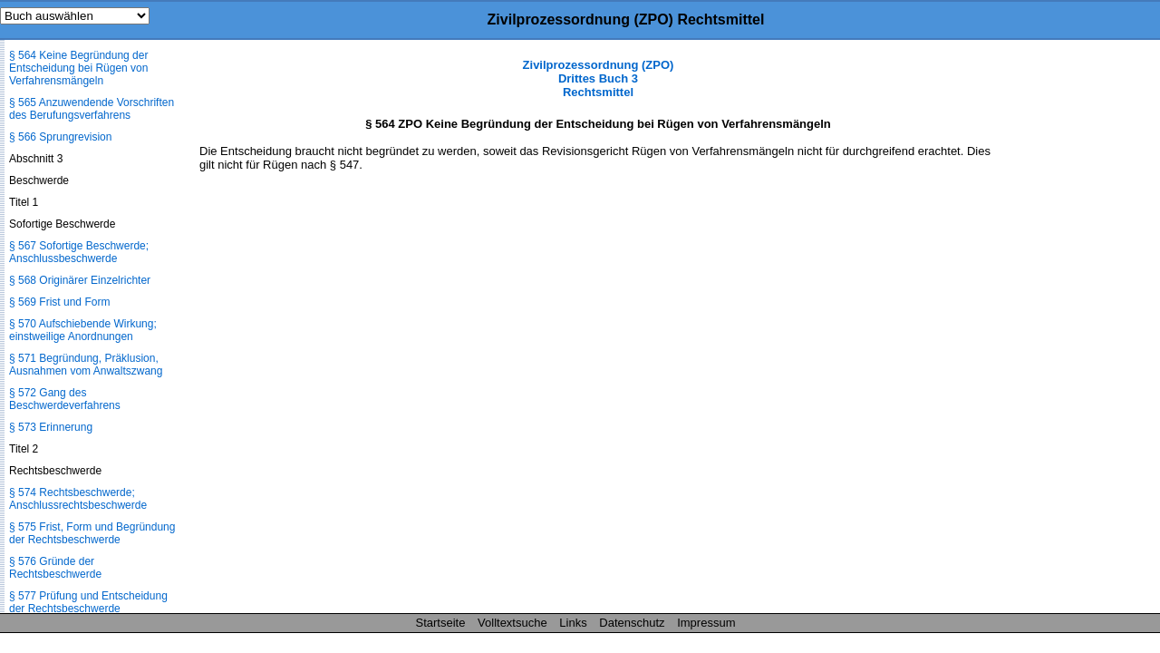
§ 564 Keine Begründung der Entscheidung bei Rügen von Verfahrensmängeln (78, 68)
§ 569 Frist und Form (59, 302)
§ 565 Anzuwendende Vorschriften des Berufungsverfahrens (91, 109)
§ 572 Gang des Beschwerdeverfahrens (65, 399)
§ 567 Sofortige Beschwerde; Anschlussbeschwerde (79, 252)
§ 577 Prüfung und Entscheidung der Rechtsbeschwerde (88, 602)
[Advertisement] (1069, 330)
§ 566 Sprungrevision (60, 137)
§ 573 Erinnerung (50, 427)
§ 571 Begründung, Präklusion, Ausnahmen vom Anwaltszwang (85, 364)
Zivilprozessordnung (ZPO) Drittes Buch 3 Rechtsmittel (598, 78)
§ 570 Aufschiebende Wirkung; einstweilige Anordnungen (83, 330)
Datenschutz (631, 622)
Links (572, 622)
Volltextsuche (512, 622)
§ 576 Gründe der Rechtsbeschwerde (55, 567)
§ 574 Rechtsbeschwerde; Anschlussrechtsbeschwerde (78, 499)
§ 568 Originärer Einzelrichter (79, 280)
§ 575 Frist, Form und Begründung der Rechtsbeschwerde (92, 533)
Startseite (441, 622)
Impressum (706, 622)
